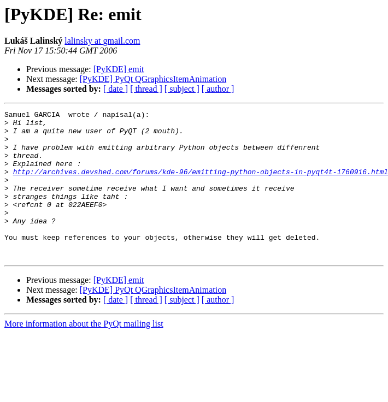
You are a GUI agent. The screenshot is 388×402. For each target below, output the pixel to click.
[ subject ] (181, 88)
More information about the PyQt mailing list (83, 353)
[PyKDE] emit (118, 69)
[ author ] (218, 88)
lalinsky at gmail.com (102, 40)
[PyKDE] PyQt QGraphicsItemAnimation (153, 79)
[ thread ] (146, 88)
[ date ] (115, 88)
